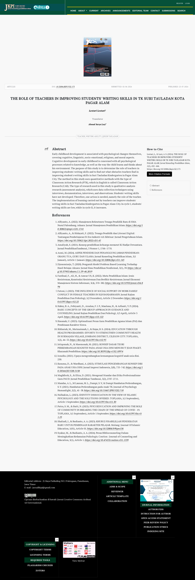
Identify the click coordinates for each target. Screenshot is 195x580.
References (157, 190)
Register (179, 3)
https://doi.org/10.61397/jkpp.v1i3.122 (83, 316)
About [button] (82, 11)
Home (73, 11)
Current (93, 11)
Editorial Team (140, 11)
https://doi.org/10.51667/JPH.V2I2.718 (103, 390)
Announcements (121, 11)
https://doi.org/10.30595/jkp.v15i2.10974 (102, 351)
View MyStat (78, 560)
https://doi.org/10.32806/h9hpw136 (105, 428)
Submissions (168, 11)
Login (187, 3)
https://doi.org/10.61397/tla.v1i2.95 (88, 339)
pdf (46, 148)
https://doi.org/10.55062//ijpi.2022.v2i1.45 (79, 240)
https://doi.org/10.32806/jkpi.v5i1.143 (105, 259)
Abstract (156, 185)
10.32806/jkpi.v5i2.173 (65, 86)
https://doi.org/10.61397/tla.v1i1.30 (98, 401)
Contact (155, 11)
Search (181, 11)
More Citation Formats (159, 174)
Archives (105, 11)
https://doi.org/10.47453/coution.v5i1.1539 (107, 440)
